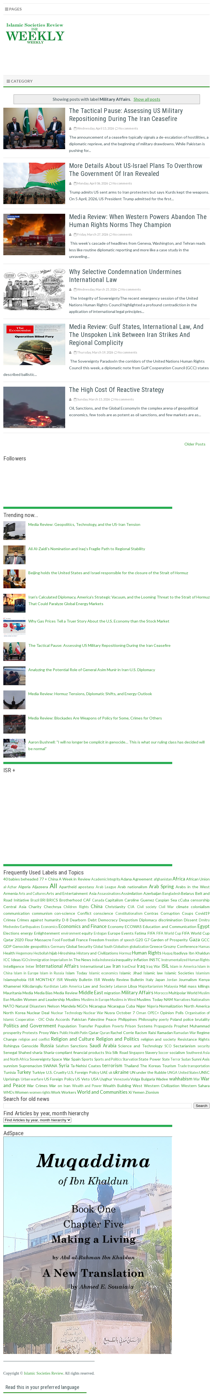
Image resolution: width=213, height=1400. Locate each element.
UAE (104, 1072)
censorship (200, 900)
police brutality (196, 1019)
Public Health (69, 1033)
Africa (179, 879)
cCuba (183, 900)
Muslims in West (123, 1000)
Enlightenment (47, 933)
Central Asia (14, 906)
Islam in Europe (26, 973)
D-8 (65, 919)
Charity (35, 906)
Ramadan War (185, 1033)
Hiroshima (66, 953)
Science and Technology (140, 1045)
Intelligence (13, 966)
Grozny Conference (180, 946)
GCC (205, 939)
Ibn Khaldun (199, 953)
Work (55, 1092)
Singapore (136, 1053)
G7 (146, 939)
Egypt (203, 926)
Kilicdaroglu (32, 986)
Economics (49, 927)
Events (127, 933)
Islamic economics (103, 973)
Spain (76, 1059)
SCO (168, 1046)
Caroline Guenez (139, 900)
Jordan (172, 980)
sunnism (10, 1065)
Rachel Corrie (122, 1032)
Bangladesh (171, 894)
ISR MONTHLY (41, 979)
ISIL (165, 966)
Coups (187, 913)
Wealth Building (117, 1085)
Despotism (128, 919)
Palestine (96, 1019)
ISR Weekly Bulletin (74, 979)
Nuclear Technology (66, 1013)
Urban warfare (32, 1079)
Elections (11, 933)
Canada (98, 900)
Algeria (24, 886)
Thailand (131, 1065)
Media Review (66, 992)
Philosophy (148, 1019)
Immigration (40, 960)
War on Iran (59, 1085)
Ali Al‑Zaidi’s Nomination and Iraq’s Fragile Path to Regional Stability (86, 548)
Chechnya (52, 906)
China (97, 906)
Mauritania (12, 992)
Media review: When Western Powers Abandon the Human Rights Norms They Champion (138, 221)
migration (112, 992)
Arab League (106, 887)
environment (71, 933)
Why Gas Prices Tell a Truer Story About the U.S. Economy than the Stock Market (98, 621)
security (203, 1046)
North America (197, 1006)
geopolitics (40, 946)
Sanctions (79, 1045)
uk (111, 1073)
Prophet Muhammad (192, 1026)
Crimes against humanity (39, 919)
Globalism (121, 947)
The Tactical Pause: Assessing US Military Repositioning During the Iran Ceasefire (126, 115)
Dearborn (78, 919)
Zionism (152, 1092)
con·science (64, 913)
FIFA (151, 933)
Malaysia (171, 986)
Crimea (9, 919)
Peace (111, 1019)
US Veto (82, 1079)
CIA (131, 906)
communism (42, 913)
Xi (130, 1092)
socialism (177, 1052)
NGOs (82, 1006)
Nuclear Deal (38, 1012)
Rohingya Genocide (20, 1045)
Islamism (203, 973)
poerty (164, 1019)
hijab (53, 953)
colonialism (200, 906)
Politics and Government (29, 1026)
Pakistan (79, 1019)
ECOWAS (133, 926)
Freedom (96, 939)
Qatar (93, 1032)
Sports (87, 1059)
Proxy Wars (49, 1032)
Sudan (186, 1059)
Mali (182, 986)
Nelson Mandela (61, 1006)
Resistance (187, 1039)
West (137, 1085)
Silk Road (120, 1052)
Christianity (115, 906)
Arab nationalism (132, 886)
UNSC (204, 1072)
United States (188, 1073)
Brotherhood (70, 900)
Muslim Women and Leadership (37, 999)
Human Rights (146, 953)
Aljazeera (40, 886)
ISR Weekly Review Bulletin (119, 979)
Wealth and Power (87, 1086)
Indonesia (107, 960)
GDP (7, 946)
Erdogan (100, 933)
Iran (116, 966)
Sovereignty (40, 1059)
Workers (68, 1092)
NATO (8, 1006)
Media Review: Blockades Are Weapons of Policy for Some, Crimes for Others (95, 718)
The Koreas (150, 1065)
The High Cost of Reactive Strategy (116, 390)
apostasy (86, 886)
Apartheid (68, 886)
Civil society (147, 907)
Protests (30, 1032)
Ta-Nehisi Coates (85, 1065)
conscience (103, 913)
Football (68, 939)
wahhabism (180, 1079)
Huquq (167, 953)
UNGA (172, 1073)
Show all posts (147, 99)
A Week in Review (74, 879)
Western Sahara (195, 1085)
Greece (156, 946)
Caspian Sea (166, 900)
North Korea (14, 1012)
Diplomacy (148, 919)
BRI (42, 900)
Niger (141, 1006)
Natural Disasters (31, 1006)
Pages (13, 9)
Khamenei (12, 986)
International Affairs (57, 966)
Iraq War (153, 966)
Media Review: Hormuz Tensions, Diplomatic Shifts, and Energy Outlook (90, 693)
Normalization (171, 1006)
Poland (176, 1019)
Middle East (91, 992)
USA (95, 1079)
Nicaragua (97, 1006)
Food (56, 940)
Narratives (182, 1000)
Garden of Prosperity (169, 939)
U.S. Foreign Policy (83, 1072)
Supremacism (30, 1065)
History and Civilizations (97, 953)
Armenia (10, 893)
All (53, 886)
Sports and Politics (108, 1059)
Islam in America (183, 966)
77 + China (48, 879)
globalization (139, 947)
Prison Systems (138, 1026)
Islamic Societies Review (43, 1373)
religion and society (158, 1039)
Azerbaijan (152, 893)
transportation (199, 1066)
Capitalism (114, 900)
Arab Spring (161, 886)
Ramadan (165, 1032)
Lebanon (120, 986)
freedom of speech (120, 940)
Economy (116, 926)
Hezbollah (41, 953)
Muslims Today (150, 999)
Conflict (84, 913)
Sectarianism (184, 1045)
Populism (102, 1026)
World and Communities (102, 1092)
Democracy (108, 919)
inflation (141, 959)
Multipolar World (183, 992)
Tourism (169, 1065)
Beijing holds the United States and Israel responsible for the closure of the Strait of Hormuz (108, 572)
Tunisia (9, 1072)
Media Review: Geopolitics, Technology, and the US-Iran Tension (84, 524)
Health (9, 953)
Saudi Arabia (103, 1045)
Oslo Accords (58, 1019)
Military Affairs (137, 992)
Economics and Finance (83, 926)
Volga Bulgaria (142, 1079)
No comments (128, 128)
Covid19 (202, 913)
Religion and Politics (117, 1039)
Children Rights (76, 907)
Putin (84, 1033)
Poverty (118, 1026)
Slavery (151, 1052)
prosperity (12, 1032)
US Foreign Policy (59, 1079)
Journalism (188, 979)
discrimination (170, 919)
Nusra (110, 1012)
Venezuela (121, 1079)
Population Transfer (75, 1026)
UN (132, 1072)
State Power (150, 1059)
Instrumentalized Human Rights (185, 960)
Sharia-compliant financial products (74, 1052)
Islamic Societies (179, 973)
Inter (30, 966)
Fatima (140, 933)
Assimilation (131, 893)
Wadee (162, 1079)
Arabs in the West (193, 886)
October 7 (125, 1012)
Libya (132, 986)
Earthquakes (30, 927)
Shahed (24, 1052)
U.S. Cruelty (56, 1072)
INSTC (155, 959)
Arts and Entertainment (67, 893)
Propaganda (163, 1026)
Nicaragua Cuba (121, 1006)
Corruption (170, 913)
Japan (160, 979)
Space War (61, 1059)
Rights (204, 1039)
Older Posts (195, 444)
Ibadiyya (180, 953)
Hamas (204, 947)
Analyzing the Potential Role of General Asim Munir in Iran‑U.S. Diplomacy (91, 669)
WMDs (8, 1092)
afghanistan (163, 879)
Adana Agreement (137, 879)
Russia (47, 1045)
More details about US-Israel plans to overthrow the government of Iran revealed (135, 170)
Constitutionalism (129, 913)
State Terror (171, 1059)
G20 (139, 939)
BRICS (52, 900)
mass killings (199, 986)
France (82, 939)
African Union (198, 879)
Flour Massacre (38, 939)
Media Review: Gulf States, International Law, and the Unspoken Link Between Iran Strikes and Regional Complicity (136, 335)
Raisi (152, 1032)
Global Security (79, 946)
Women (22, 1092)
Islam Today (76, 973)
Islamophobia (14, 979)
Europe (114, 933)
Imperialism (59, 960)
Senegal (10, 1052)
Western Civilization (162, 1085)
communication (16, 913)
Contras (151, 913)
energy (27, 933)
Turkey (24, 1072)
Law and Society (97, 986)
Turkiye (38, 1072)
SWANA (50, 1065)
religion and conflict (34, 1039)
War (196, 1079)
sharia (37, 1052)
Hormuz (125, 953)
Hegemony (24, 953)
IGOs (26, 960)
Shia (108, 1053)
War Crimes (37, 1085)
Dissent (190, 919)
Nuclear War (93, 1013)
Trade (182, 1066)
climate (182, 906)
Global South (102, 947)
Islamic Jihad (130, 973)
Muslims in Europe (95, 1000)
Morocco (161, 993)
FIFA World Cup (168, 933)
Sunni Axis (201, 1059)
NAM (168, 999)
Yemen (138, 1092)
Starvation (130, 1059)
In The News (80, 959)
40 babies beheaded (20, 879)
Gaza (194, 939)
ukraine (121, 1072)
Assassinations (109, 894)
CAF (87, 900)
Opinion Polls (172, 1012)
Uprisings (11, 1079)
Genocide (20, 946)
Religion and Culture (72, 1039)
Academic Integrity (105, 879)
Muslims (73, 999)
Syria (64, 1065)
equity (87, 933)
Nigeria (152, 1006)
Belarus (187, 893)
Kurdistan (51, 986)
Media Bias (43, 992)
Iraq (141, 966)
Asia (93, 893)
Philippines (127, 1019)
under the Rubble (151, 1072)
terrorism (112, 1065)
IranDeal (129, 966)
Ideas (16, 959)
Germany (57, 947)
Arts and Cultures (32, 894)
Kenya (204, 979)
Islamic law (153, 973)
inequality (124, 959)
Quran (105, 1033)
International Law (95, 966)
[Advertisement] (109, 58)
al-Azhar (10, 887)
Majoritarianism (150, 986)
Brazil (35, 900)
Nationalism (200, 1000)
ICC (6, 959)
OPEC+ (153, 1013)
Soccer (163, 1053)
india (96, 960)
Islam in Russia (52, 973)
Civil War (166, 907)
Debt (92, 919)
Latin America (71, 986)
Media (27, 992)
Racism (141, 1032)
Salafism (62, 1046)
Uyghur (106, 1079)
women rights (39, 1092)
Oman (141, 1013)
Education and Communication (169, 926)
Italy (149, 979)
